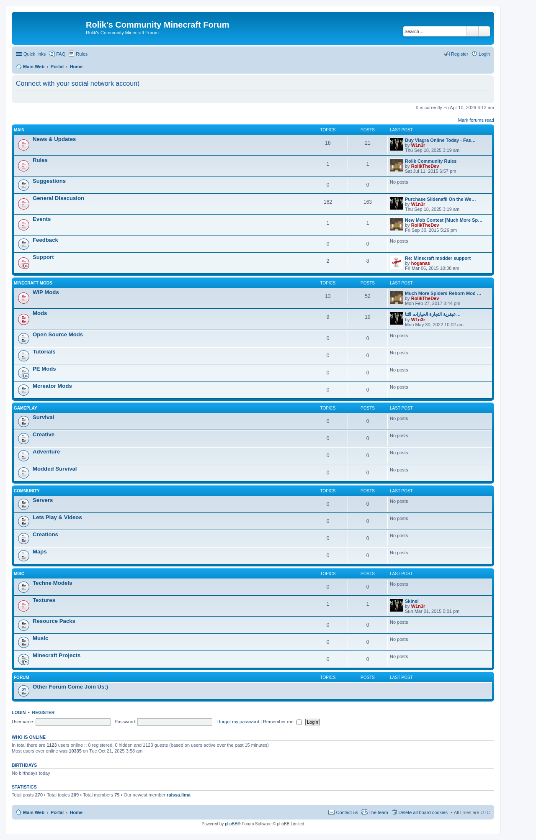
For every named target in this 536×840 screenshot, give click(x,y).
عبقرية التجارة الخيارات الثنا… (433, 314)
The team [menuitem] (378, 812)
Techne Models (52, 583)
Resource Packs (54, 621)
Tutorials (44, 351)
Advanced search (484, 31)
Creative (43, 434)
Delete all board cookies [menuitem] (423, 812)
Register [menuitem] (459, 53)
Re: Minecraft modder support (438, 258)
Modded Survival (55, 469)
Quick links (34, 53)
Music (40, 638)
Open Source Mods (58, 334)
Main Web (33, 812)
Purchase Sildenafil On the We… (440, 199)
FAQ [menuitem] (60, 53)
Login (19, 712)
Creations (45, 534)
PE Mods (44, 369)
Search (472, 31)
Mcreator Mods (52, 386)
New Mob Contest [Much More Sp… (443, 220)
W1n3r (418, 145)
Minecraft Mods (33, 283)
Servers (43, 500)
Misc (19, 573)
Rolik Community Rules (430, 161)
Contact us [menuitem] (347, 812)
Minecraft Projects (56, 655)
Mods (40, 313)
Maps (40, 551)
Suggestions (49, 181)
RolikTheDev (425, 166)
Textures (44, 600)
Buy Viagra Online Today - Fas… (440, 140)
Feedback (45, 240)
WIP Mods (46, 292)
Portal (57, 66)
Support (43, 257)
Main (19, 130)
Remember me (282, 721)
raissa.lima (179, 794)
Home (76, 812)
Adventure (46, 451)
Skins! (412, 601)
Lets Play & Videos (57, 517)
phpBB (231, 824)
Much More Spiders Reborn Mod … (443, 293)
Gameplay (25, 408)
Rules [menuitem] (82, 53)
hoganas (420, 263)
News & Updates (54, 139)
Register (43, 712)
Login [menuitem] (484, 53)
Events (42, 219)
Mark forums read (476, 120)
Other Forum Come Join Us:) (70, 687)
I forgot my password (237, 721)
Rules (40, 160)
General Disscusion (58, 198)
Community (27, 491)
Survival (43, 417)
